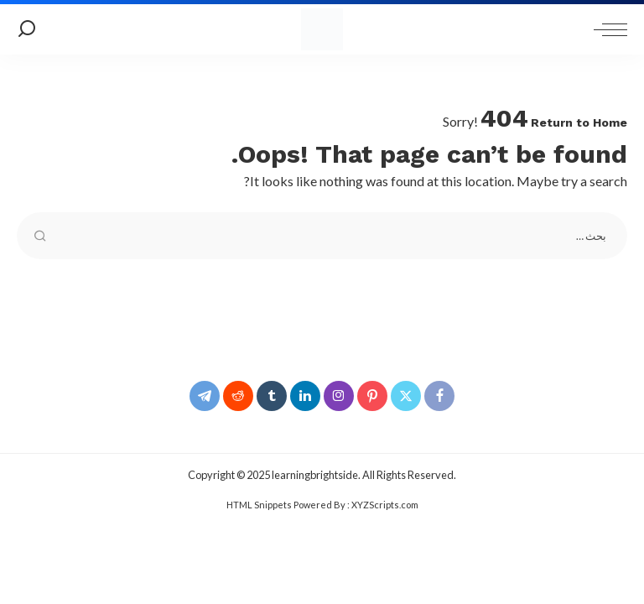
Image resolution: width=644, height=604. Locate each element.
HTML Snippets (259, 504)
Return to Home (579, 122)
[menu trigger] (606, 29)
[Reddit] (238, 396)
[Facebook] (439, 396)
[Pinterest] (372, 396)
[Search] (27, 29)
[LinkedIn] (305, 396)
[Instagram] (339, 396)
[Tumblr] (272, 396)
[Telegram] (205, 396)
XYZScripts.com (384, 504)
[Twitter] (406, 396)
